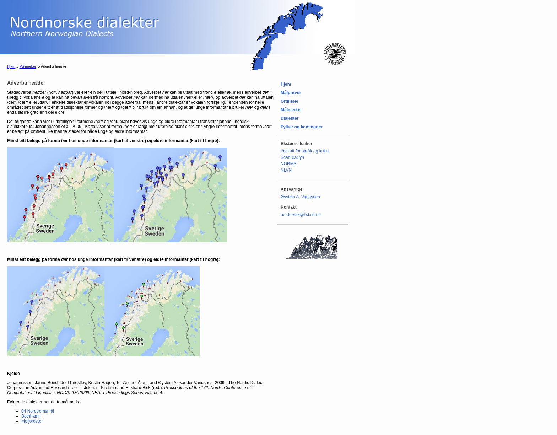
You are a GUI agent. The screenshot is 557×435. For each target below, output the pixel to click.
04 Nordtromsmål (37, 411)
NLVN (286, 170)
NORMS (289, 163)
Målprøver (291, 92)
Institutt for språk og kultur (305, 151)
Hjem (11, 67)
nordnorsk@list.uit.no (301, 214)
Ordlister (289, 101)
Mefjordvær (32, 421)
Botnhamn (31, 416)
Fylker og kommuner (302, 126)
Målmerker (27, 67)
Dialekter (290, 118)
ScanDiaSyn (292, 157)
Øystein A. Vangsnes (300, 196)
